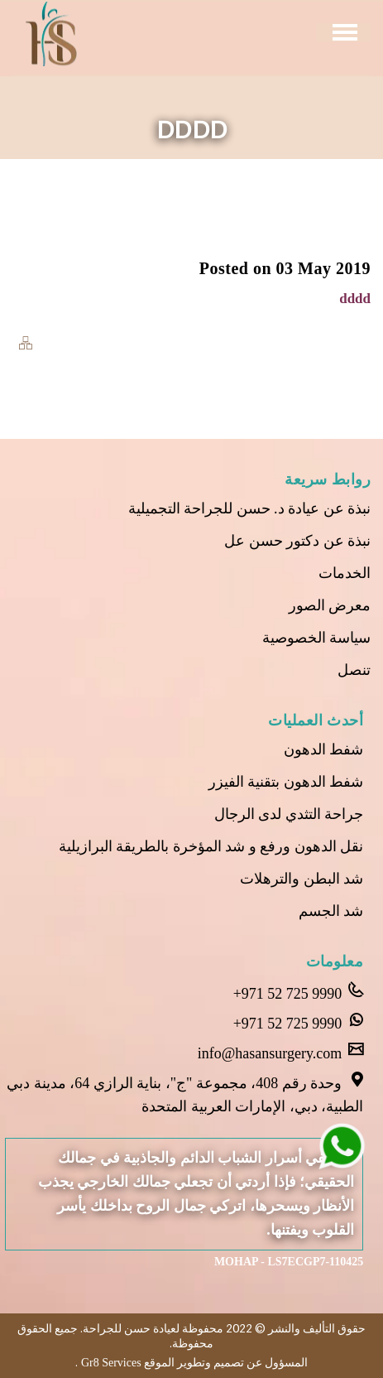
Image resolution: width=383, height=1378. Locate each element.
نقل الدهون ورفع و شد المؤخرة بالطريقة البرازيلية (211, 846)
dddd (355, 298)
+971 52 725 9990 (298, 992)
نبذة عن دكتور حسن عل (297, 540)
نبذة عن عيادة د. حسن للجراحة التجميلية (249, 508)
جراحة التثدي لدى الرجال (289, 814)
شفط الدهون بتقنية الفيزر (286, 781)
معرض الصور (330, 605)
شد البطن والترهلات (301, 878)
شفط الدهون (324, 749)
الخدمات (344, 573)
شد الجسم (331, 911)
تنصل (354, 670)
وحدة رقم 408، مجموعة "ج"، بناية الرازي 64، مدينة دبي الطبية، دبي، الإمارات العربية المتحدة (185, 1093)
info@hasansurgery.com (281, 1052)
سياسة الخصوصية (316, 637)
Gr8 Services (109, 1362)
